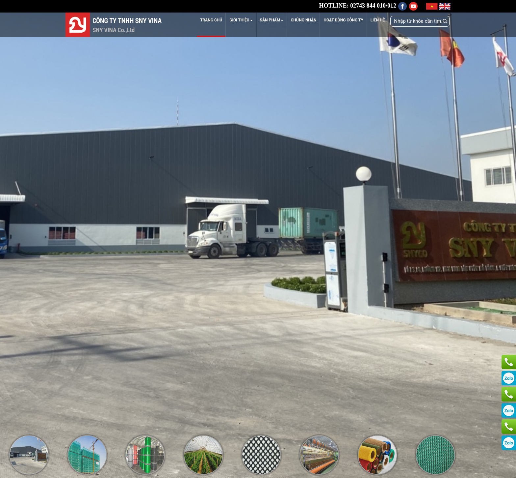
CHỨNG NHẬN (303, 20)
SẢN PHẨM (272, 20)
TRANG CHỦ (211, 20)
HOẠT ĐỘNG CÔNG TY (343, 20)
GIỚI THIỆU (240, 20)
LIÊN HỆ (378, 20)
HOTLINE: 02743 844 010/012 (357, 5)
